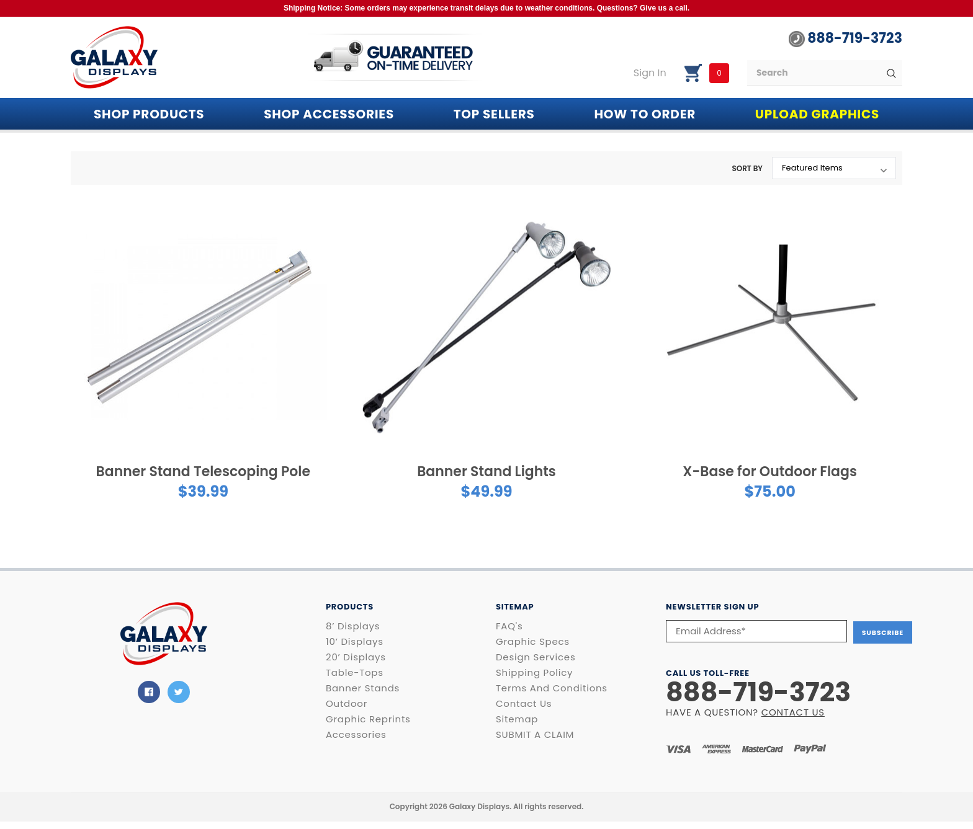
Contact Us (524, 704)
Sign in (650, 73)
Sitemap (517, 719)
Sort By (747, 168)
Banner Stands (363, 688)
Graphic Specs (533, 642)
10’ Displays (354, 642)
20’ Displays (356, 657)
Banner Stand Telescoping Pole (203, 471)
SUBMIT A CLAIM (535, 735)
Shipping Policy (534, 673)
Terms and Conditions (552, 688)
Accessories (356, 735)
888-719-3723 (845, 38)
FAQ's (509, 626)
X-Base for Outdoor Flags (770, 471)
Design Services (535, 657)
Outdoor (346, 704)
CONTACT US (793, 710)
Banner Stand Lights (486, 471)
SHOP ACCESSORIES (329, 114)
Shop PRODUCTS (149, 114)
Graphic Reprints (368, 719)
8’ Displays (353, 626)
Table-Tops (354, 673)
